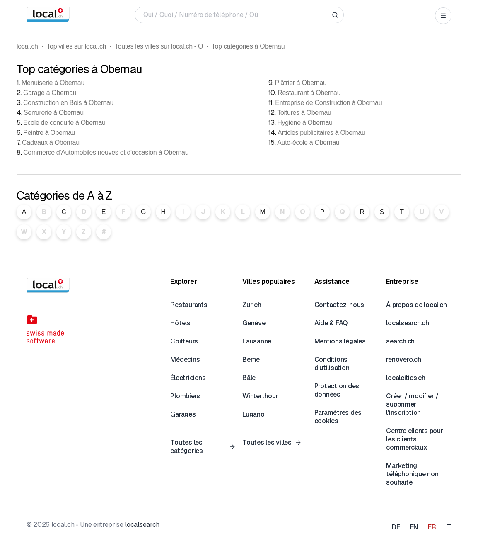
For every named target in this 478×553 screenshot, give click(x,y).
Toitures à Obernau (304, 112)
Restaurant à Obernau (309, 92)
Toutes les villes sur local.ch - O (159, 46)
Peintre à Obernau (49, 132)
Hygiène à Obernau (304, 122)
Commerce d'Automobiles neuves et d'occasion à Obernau (105, 152)
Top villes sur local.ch (76, 46)
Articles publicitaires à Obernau (321, 132)
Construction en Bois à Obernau (68, 102)
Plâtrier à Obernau (301, 82)
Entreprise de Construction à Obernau (328, 102)
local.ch (27, 46)
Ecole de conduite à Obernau (64, 122)
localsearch (142, 524)
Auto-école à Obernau (308, 142)
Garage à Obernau (49, 92)
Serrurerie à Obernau (54, 112)
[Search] (335, 15)
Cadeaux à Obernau (51, 142)
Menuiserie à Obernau (53, 82)
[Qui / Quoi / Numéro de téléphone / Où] (235, 15)
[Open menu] (443, 15)
